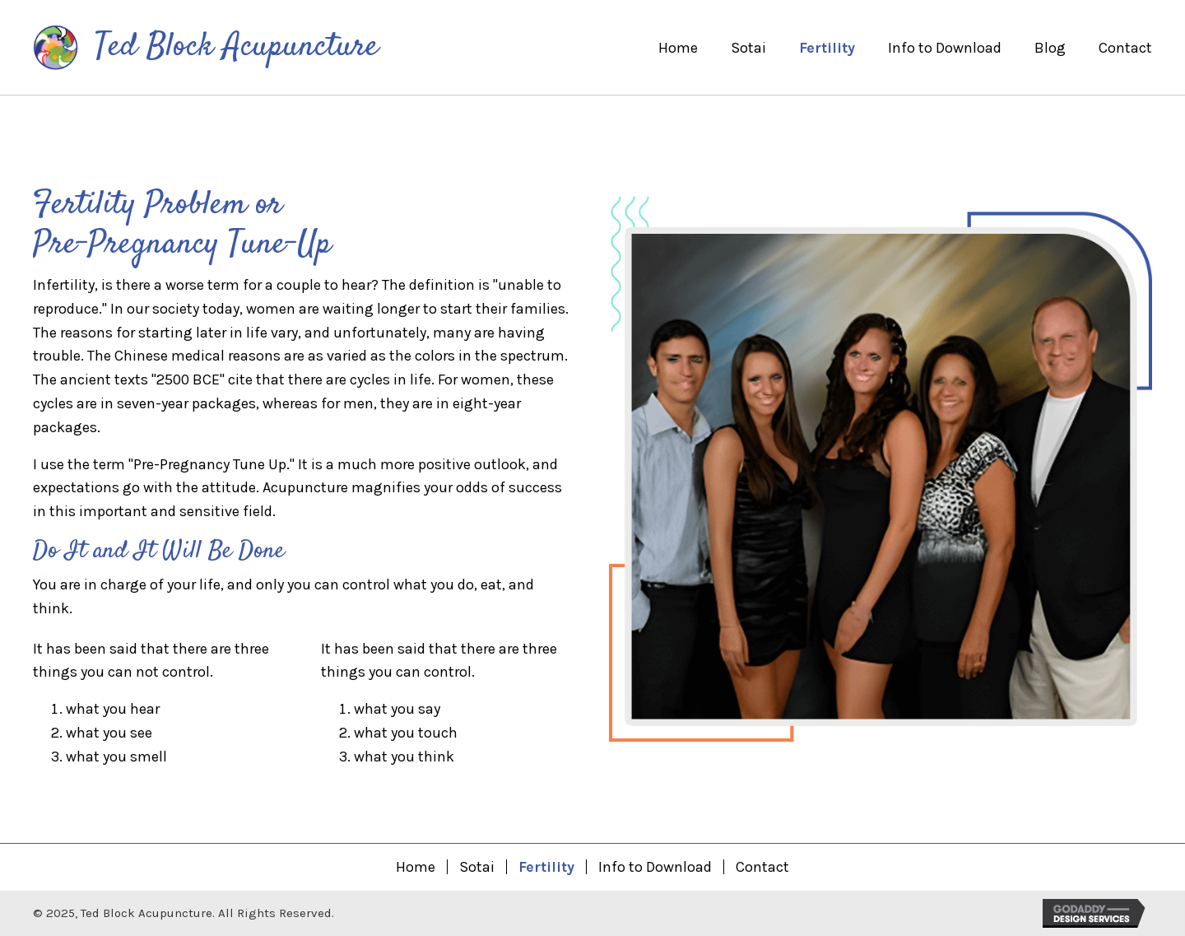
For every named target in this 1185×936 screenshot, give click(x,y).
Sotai (477, 866)
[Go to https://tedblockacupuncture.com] (207, 49)
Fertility (546, 866)
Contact (762, 866)
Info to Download (655, 866)
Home (415, 866)
